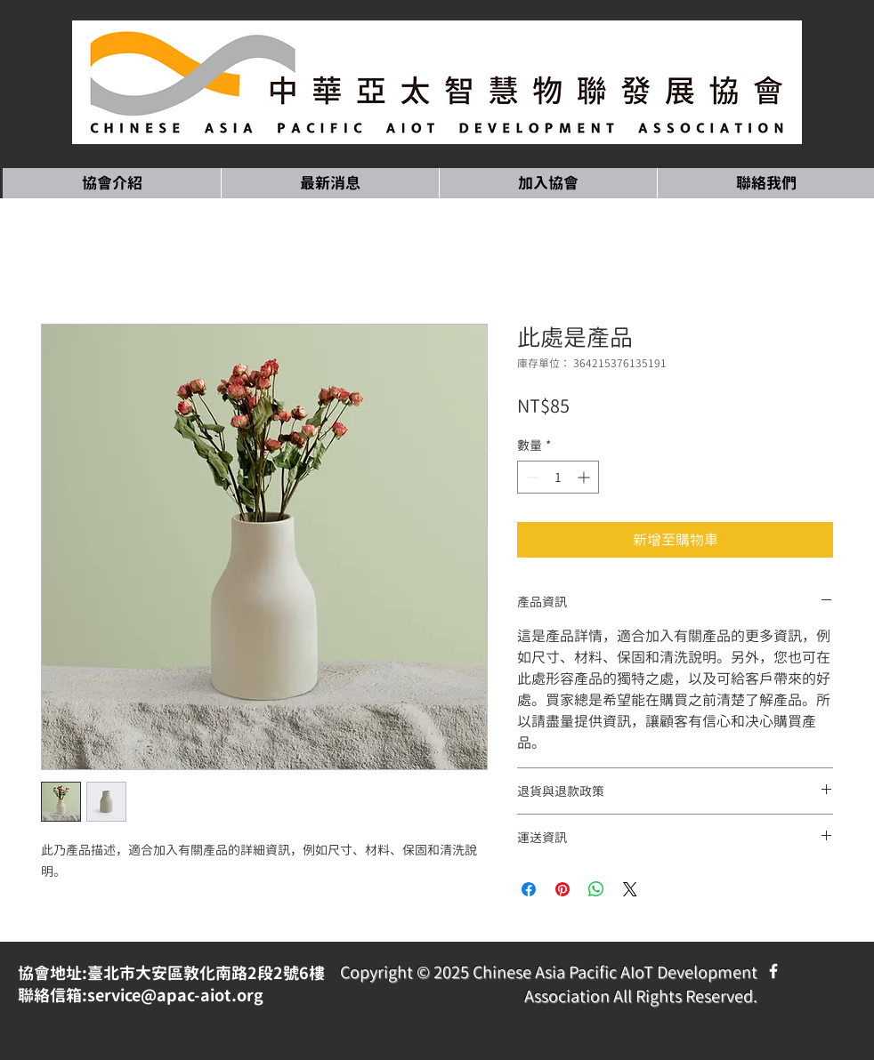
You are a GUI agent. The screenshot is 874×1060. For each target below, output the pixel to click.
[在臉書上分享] (528, 889)
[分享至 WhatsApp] (596, 889)
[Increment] (585, 477)
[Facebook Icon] (773, 971)
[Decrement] (531, 477)
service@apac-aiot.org (175, 995)
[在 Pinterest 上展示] (562, 889)
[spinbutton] (558, 477)
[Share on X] (630, 889)
